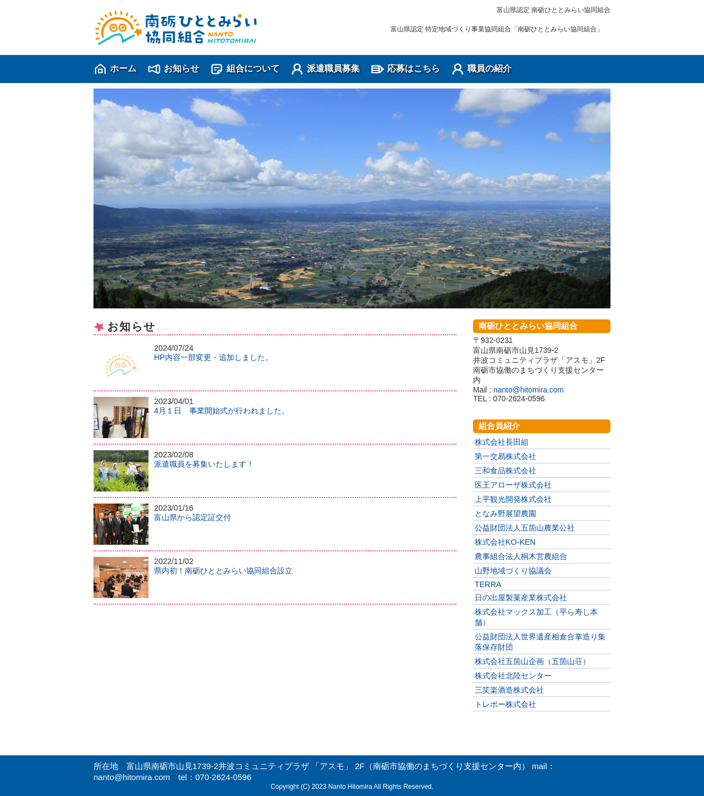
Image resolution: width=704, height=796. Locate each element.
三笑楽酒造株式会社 (509, 690)
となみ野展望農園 (505, 513)
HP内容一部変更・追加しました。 (213, 357)
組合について (253, 68)
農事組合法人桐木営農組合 (521, 556)
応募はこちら (413, 68)
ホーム (123, 68)
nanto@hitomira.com (528, 389)
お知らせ (181, 68)
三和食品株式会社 (505, 470)
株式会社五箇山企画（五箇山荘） (532, 661)
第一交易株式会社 (505, 456)
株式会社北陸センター (513, 675)
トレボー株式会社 (505, 704)
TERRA (488, 584)
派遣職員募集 (333, 68)
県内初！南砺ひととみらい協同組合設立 (223, 570)
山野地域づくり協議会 (513, 570)
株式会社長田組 (502, 442)
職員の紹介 (490, 68)
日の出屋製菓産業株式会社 (521, 597)
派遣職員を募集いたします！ (204, 464)
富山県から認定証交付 (192, 517)
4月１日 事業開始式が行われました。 (221, 410)
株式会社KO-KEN (505, 542)
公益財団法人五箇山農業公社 (525, 527)
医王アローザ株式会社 (513, 484)
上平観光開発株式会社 (513, 499)
